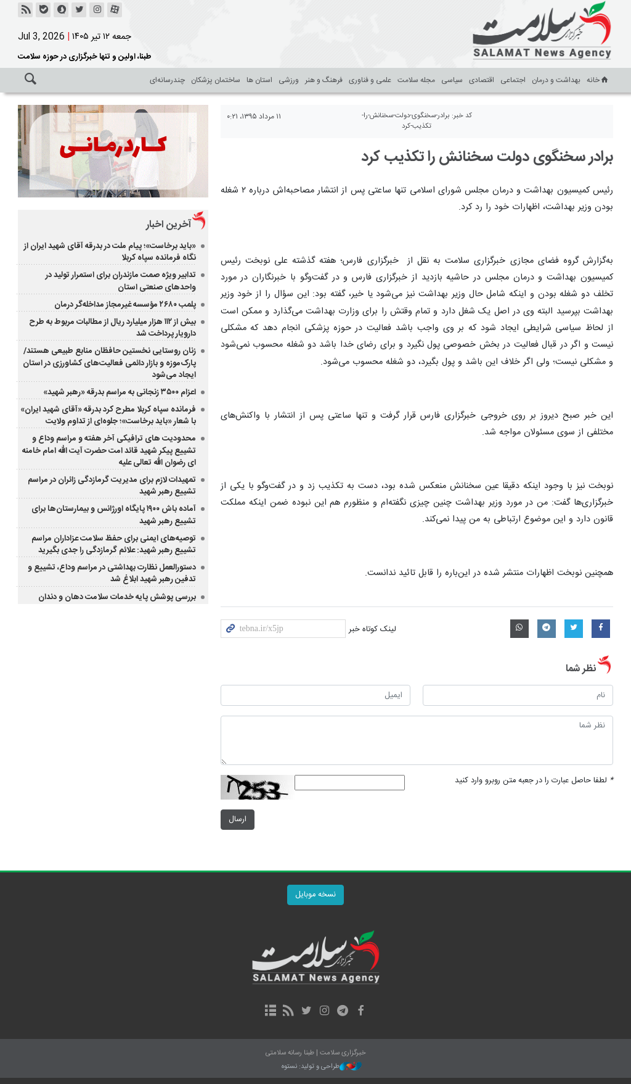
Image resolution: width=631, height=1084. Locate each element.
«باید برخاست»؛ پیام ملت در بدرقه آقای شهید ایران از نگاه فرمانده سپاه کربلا (110, 252)
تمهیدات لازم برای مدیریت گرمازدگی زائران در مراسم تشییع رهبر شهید (112, 486)
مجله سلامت (416, 80)
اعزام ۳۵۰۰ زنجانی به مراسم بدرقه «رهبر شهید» (119, 392)
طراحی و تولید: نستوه (322, 1067)
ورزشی (289, 80)
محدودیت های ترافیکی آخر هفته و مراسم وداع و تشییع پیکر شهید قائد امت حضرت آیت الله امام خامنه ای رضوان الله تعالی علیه (109, 450)
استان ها (259, 80)
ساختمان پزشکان (215, 80)
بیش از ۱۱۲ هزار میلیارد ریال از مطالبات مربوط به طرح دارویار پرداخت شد (112, 328)
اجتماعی (513, 80)
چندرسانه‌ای (167, 80)
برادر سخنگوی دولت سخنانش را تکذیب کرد (487, 157)
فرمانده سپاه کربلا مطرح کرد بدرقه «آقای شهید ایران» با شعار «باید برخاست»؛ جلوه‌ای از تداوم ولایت (108, 415)
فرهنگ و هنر (324, 80)
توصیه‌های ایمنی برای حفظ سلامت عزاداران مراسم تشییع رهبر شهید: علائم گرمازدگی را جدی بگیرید (113, 544)
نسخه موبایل (315, 894)
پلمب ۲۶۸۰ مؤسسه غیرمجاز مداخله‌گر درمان (124, 305)
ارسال (237, 819)
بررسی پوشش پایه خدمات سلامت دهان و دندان (117, 597)
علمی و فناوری (370, 80)
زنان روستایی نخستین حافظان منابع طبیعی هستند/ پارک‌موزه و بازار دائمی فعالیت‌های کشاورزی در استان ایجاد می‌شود (109, 362)
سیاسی (452, 80)
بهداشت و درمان (556, 80)
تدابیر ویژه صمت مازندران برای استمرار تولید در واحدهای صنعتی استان (121, 281)
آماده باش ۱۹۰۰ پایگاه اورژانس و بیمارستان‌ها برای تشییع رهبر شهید (113, 515)
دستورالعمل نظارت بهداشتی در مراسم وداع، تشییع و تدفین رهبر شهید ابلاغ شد (112, 573)
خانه (598, 80)
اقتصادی (481, 80)
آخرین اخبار (168, 225)
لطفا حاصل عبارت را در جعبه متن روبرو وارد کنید (534, 781)
